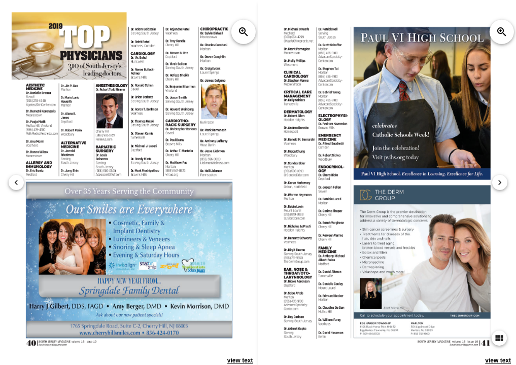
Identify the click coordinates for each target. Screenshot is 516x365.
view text (240, 360)
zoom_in (243, 32)
